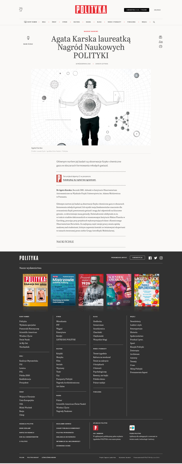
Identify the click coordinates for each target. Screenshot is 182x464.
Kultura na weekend (102, 357)
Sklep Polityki (136, 369)
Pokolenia (131, 22)
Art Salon (60, 386)
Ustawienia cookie (63, 446)
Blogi (99, 22)
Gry (58, 376)
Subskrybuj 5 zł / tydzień (136, 10)
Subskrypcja (137, 258)
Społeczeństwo (136, 336)
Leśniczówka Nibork (49, 458)
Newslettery (135, 321)
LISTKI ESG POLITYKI (65, 340)
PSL (21, 372)
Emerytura (61, 332)
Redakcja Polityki (26, 424)
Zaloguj (157, 10)
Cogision (106, 458)
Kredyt (59, 336)
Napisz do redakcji (26, 433)
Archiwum (134, 354)
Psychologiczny (100, 372)
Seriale (59, 365)
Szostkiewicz (99, 329)
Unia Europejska (26, 400)
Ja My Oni (23, 343)
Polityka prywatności (65, 433)
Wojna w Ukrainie (27, 397)
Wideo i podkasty (114, 22)
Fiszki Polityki (135, 434)
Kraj (44, 22)
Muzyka (59, 357)
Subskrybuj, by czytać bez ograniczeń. (79, 181)
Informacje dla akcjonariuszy (68, 442)
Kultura (77, 22)
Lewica (22, 368)
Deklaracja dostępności (65, 438)
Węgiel (59, 329)
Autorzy (133, 358)
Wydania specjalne (27, 325)
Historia (133, 332)
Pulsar (59, 400)
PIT (57, 325)
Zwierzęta (134, 351)
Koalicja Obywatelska (28, 361)
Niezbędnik (24, 347)
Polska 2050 (24, 376)
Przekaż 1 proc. (136, 340)
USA (21, 404)
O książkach (98, 365)
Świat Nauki (24, 340)
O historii (97, 368)
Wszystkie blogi (100, 340)
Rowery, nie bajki (100, 376)
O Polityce (23, 442)
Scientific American (28, 332)
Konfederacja (25, 379)
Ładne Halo (113, 458)
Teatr (58, 372)
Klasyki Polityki (137, 347)
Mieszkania (61, 321)
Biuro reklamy (25, 429)
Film (58, 361)
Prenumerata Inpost (119, 258)
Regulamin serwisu (63, 424)
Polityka (23, 321)
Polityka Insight (33, 458)
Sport (132, 343)
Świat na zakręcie (101, 361)
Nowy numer (32, 22)
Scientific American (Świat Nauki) (71, 404)
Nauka (88, 22)
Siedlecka (97, 321)
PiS (20, 365)
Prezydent (23, 383)
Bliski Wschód (25, 408)
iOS (94, 434)
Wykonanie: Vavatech (125, 458)
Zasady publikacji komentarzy (68, 429)
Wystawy (60, 368)
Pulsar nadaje (99, 383)
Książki (59, 354)
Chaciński (97, 332)
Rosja (21, 411)
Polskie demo (99, 379)
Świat (54, 22)
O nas (132, 365)
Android (100, 434)
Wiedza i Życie (25, 336)
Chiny (21, 415)
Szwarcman (98, 325)
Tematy (133, 362)
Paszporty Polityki (64, 379)
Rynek (65, 22)
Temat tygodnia (100, 354)
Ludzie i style (136, 325)
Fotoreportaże (136, 329)
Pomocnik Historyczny (29, 329)
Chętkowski (98, 336)
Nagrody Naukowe (91, 32)
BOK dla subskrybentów (28, 438)
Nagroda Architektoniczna (67, 383)
